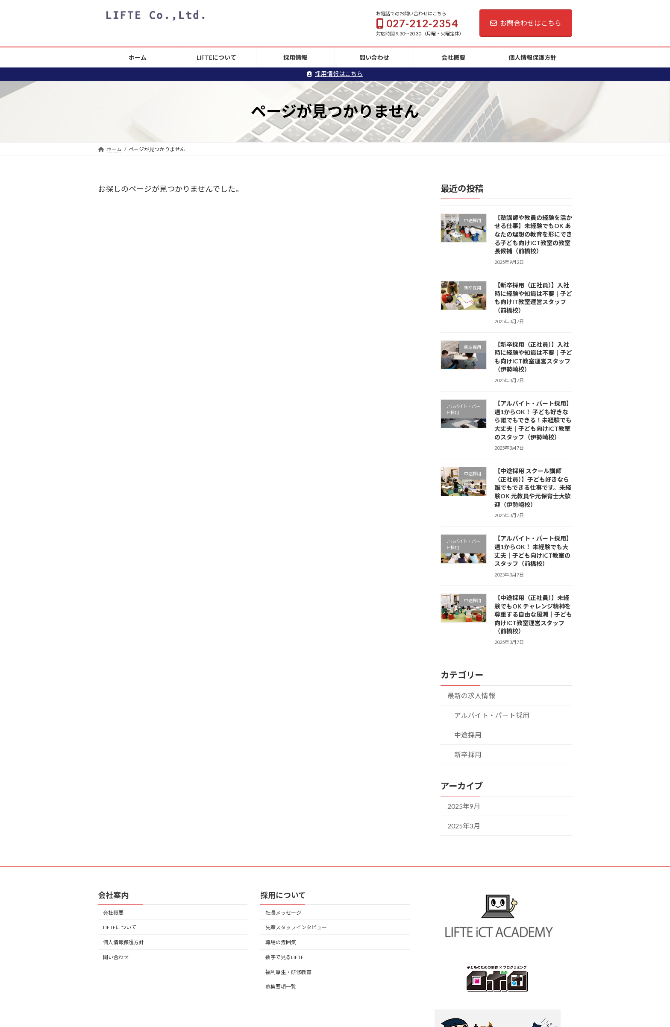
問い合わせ (116, 957)
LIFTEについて (119, 927)
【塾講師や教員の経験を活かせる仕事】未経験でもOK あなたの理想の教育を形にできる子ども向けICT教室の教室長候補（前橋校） (533, 234)
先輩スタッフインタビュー (296, 927)
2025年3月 (463, 826)
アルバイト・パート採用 (491, 715)
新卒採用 (468, 754)
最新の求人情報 (471, 695)
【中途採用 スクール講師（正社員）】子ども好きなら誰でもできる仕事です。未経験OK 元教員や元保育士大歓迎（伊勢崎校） (532, 487)
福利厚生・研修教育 (288, 972)
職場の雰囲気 (280, 942)
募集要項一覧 (280, 986)
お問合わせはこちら (525, 23)
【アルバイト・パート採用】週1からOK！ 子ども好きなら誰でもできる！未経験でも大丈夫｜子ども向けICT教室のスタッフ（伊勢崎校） (533, 420)
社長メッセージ (283, 912)
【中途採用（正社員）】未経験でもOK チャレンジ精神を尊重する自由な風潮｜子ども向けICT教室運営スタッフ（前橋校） (533, 614)
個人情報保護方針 (123, 942)
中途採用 (468, 734)
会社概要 (113, 912)
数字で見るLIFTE (284, 957)
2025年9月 (463, 806)
